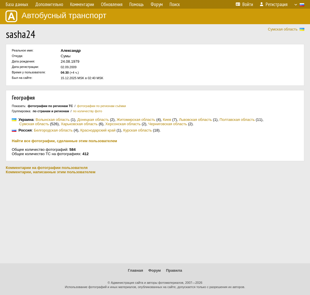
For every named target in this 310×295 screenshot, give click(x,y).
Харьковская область (79, 124)
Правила (174, 270)
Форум (154, 270)
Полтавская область (237, 119)
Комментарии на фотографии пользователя (47, 167)
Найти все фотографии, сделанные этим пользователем (64, 141)
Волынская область (53, 119)
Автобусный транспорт (55, 16)
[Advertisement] (155, 218)
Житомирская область (136, 119)
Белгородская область (53, 130)
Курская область (137, 130)
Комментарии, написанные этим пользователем (50, 172)
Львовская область (195, 119)
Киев (167, 119)
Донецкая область (93, 119)
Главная (135, 270)
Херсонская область (123, 124)
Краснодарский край (97, 130)
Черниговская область (167, 124)
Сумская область (283, 29)
